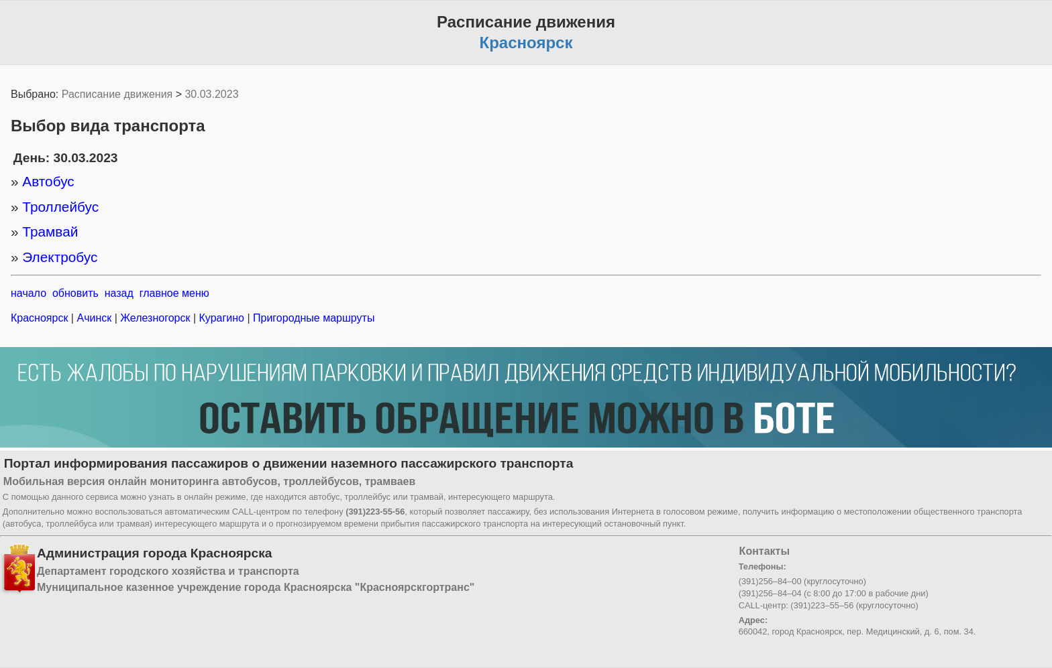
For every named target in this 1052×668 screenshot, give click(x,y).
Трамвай (50, 231)
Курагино (221, 318)
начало (28, 293)
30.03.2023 (211, 94)
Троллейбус (60, 206)
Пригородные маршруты (312, 318)
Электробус (59, 257)
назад (119, 293)
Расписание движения (117, 94)
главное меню (174, 293)
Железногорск (155, 318)
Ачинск (94, 318)
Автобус (48, 181)
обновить (75, 293)
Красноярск (41, 318)
